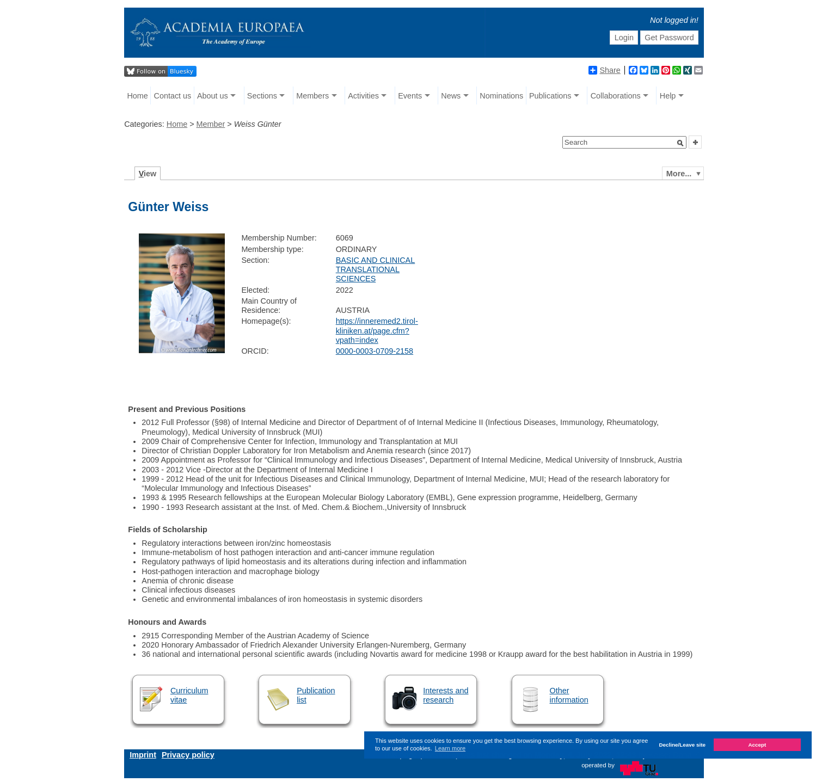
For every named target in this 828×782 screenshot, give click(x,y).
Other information (569, 695)
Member (211, 124)
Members (312, 95)
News (451, 95)
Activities (363, 95)
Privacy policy (188, 754)
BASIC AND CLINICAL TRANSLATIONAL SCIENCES (375, 270)
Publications (550, 95)
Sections (262, 95)
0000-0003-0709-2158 (374, 351)
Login (624, 37)
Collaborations (616, 95)
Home (137, 95)
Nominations (501, 95)
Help (668, 95)
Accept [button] (757, 745)
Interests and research (445, 695)
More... (678, 173)
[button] (680, 143)
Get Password (669, 37)
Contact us (172, 95)
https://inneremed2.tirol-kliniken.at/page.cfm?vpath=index (377, 330)
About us (212, 95)
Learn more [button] (450, 748)
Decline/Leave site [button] (682, 745)
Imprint (143, 754)
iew (148, 173)
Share (604, 70)
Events (410, 95)
